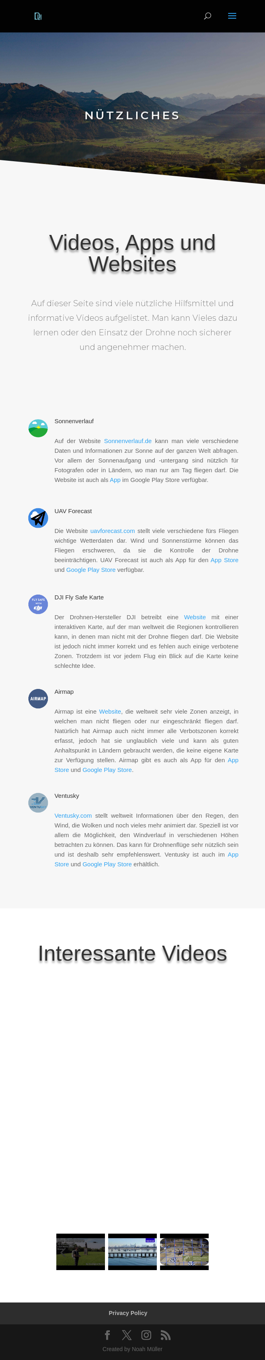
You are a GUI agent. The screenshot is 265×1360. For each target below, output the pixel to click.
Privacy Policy (128, 1313)
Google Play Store (91, 569)
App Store (225, 559)
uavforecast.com (112, 530)
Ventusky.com (73, 815)
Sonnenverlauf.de (128, 440)
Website (195, 617)
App (115, 479)
